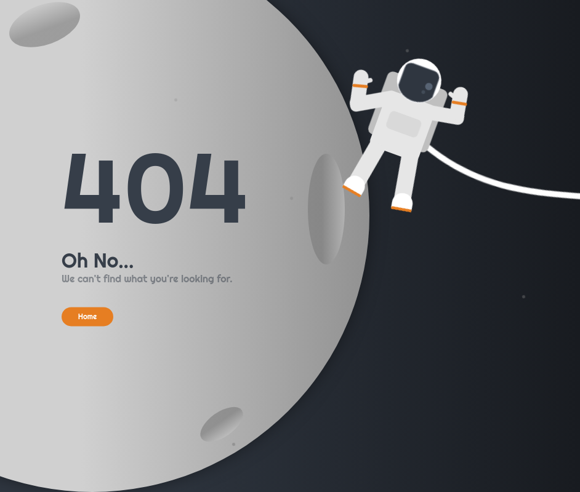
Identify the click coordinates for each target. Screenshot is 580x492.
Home (87, 316)
